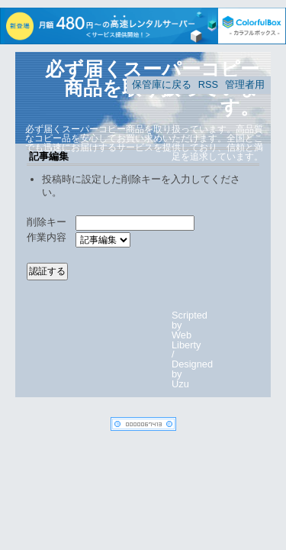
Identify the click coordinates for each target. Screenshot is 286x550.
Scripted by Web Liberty (189, 329)
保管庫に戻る (161, 84)
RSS (208, 84)
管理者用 (245, 84)
